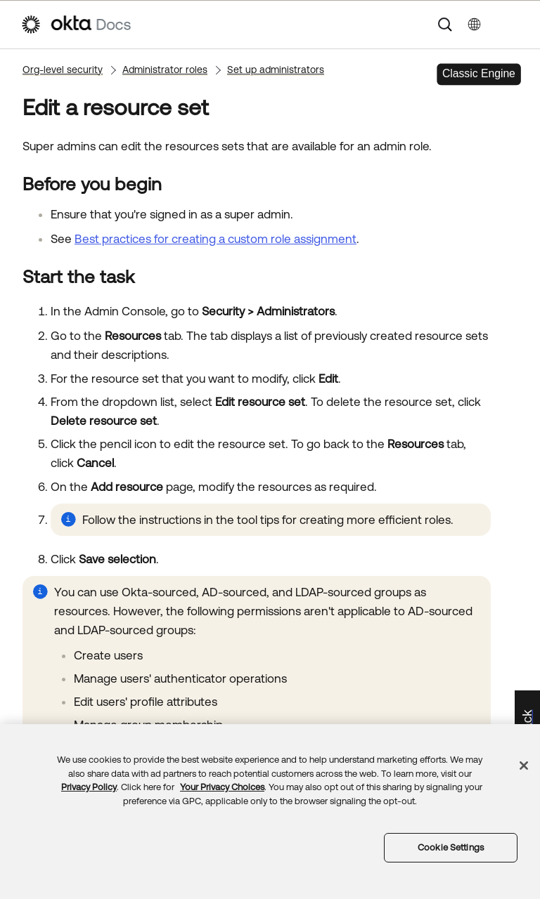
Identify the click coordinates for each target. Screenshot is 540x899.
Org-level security (62, 69)
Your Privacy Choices (222, 787)
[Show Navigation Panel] (512, 24)
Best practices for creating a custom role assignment (215, 239)
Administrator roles (164, 69)
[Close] (523, 765)
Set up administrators (275, 69)
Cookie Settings (451, 847)
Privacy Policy (89, 787)
